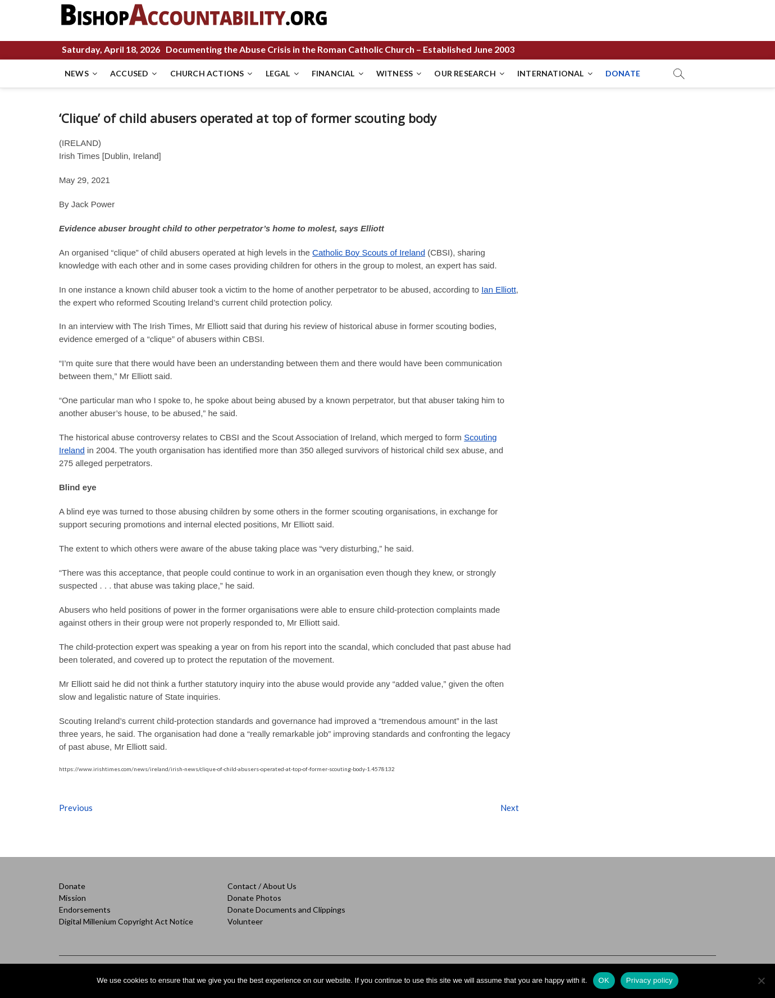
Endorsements (85, 909)
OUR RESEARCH (464, 73)
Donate (72, 886)
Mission (72, 898)
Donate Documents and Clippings (286, 909)
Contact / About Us (262, 886)
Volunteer (245, 921)
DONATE (622, 73)
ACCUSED (129, 73)
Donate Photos (254, 898)
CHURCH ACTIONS (207, 73)
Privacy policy (649, 980)
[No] (761, 980)
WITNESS (394, 73)
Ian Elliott (498, 289)
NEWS (77, 73)
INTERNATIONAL (550, 73)
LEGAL (278, 73)
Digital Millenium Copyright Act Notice (126, 921)
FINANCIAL (333, 73)
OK (604, 980)
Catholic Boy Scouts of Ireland (368, 252)
